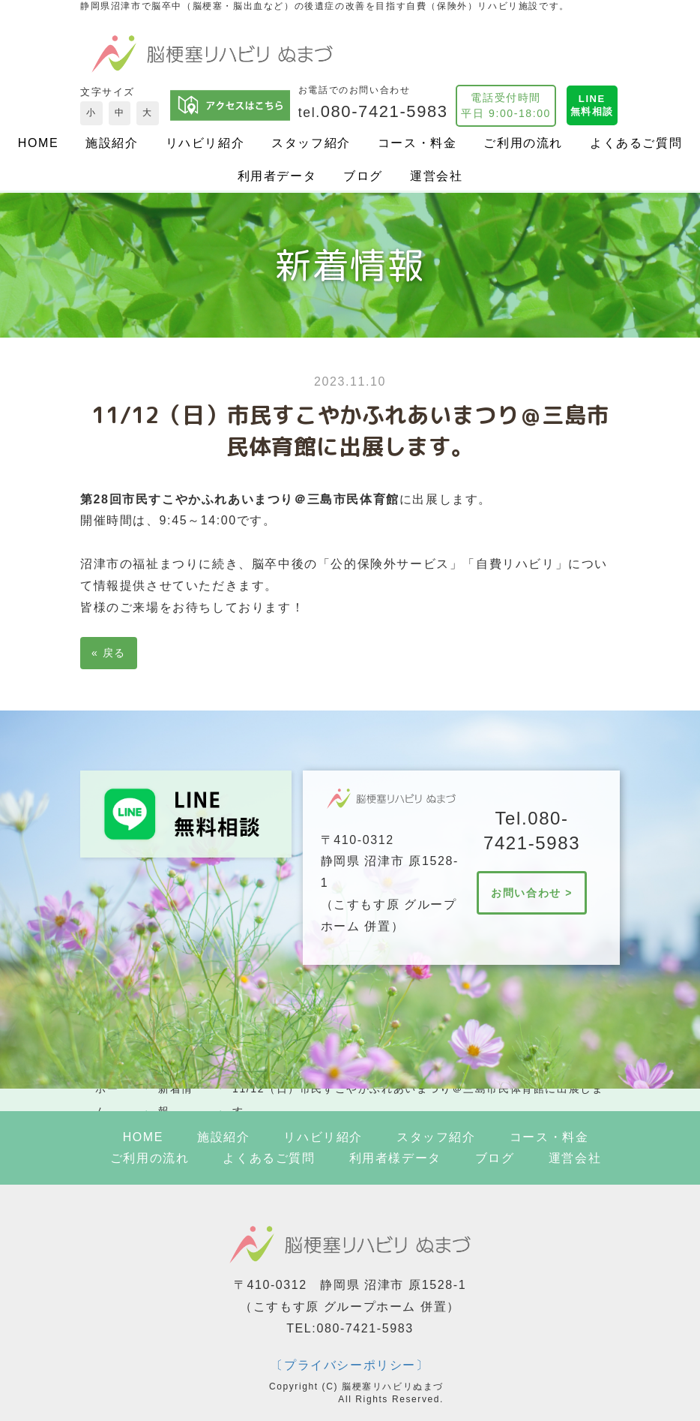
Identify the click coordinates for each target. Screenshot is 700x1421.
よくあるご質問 (636, 143)
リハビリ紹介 (205, 143)
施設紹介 (111, 143)
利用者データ (277, 176)
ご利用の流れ (523, 143)
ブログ (363, 176)
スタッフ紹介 (311, 143)
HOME (38, 143)
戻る (108, 653)
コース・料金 (417, 143)
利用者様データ (395, 1158)
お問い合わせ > (532, 893)
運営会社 (436, 176)
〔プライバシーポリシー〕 (350, 1365)
